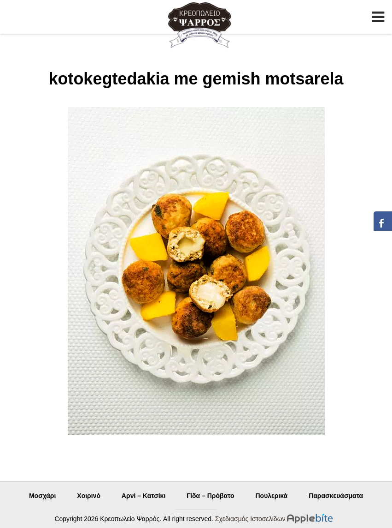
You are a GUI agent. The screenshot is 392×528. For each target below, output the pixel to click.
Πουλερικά (271, 495)
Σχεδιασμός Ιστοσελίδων (250, 518)
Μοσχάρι (42, 495)
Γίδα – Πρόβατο (210, 495)
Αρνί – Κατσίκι (143, 495)
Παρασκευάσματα (336, 495)
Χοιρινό (88, 495)
